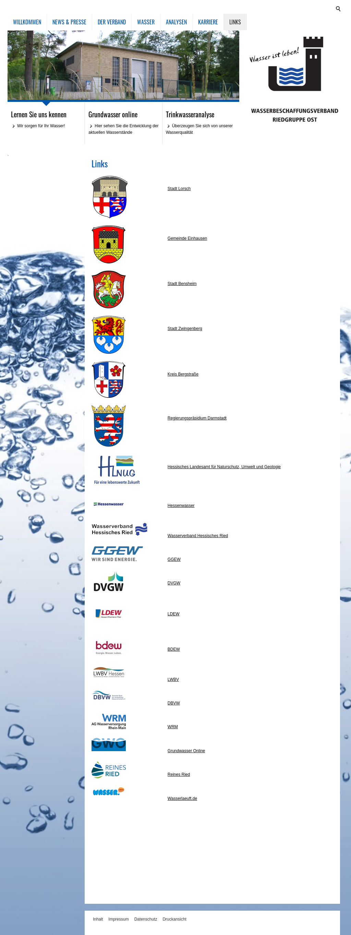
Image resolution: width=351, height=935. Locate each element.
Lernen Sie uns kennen (38, 114)
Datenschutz (145, 919)
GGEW (174, 559)
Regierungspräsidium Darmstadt (197, 418)
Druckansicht (174, 919)
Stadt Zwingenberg (185, 328)
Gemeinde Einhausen (187, 238)
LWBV (173, 679)
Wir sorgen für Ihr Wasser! (41, 125)
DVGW (174, 583)
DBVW (174, 703)
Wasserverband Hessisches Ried (198, 535)
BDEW (174, 649)
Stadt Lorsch (179, 188)
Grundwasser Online (186, 750)
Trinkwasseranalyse (190, 114)
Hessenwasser (181, 505)
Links (235, 22)
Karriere (208, 22)
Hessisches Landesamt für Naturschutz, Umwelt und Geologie (224, 466)
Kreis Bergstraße (183, 374)
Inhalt (98, 919)
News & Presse (69, 22)
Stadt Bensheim (182, 283)
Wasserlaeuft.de (182, 798)
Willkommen (27, 22)
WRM (173, 726)
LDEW (174, 614)
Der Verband (112, 22)
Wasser (146, 22)
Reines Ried (179, 774)
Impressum (118, 919)
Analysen (176, 22)
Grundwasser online (112, 114)
